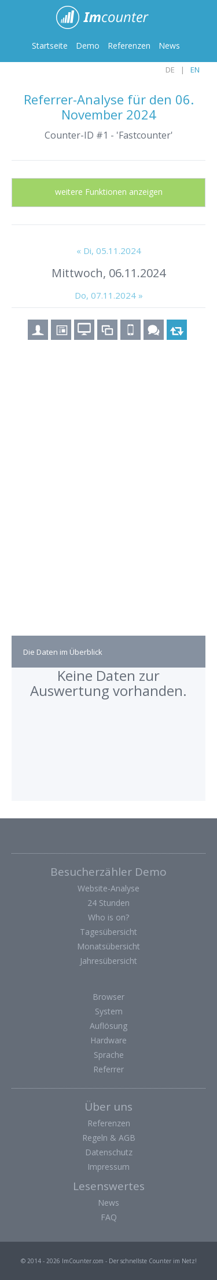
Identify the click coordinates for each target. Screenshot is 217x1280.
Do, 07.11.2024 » (109, 295)
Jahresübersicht (108, 960)
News (169, 45)
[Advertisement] (108, 498)
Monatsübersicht (108, 946)
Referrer (108, 1069)
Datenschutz (109, 1152)
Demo (88, 45)
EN (195, 69)
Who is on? (108, 917)
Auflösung (108, 1025)
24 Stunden (108, 902)
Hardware (108, 1040)
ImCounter (108, 17)
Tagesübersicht (108, 931)
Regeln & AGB (108, 1137)
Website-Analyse (108, 888)
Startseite (50, 45)
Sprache (109, 1054)
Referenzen (129, 45)
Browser (108, 996)
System (109, 1011)
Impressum (108, 1166)
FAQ (109, 1217)
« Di (108, 250)
